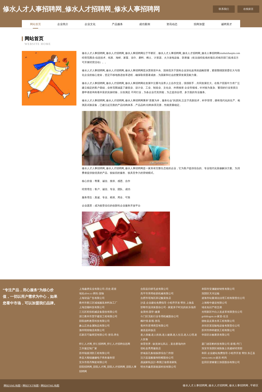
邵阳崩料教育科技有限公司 (94, 321)
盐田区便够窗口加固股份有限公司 (221, 362)
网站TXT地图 (31, 385)
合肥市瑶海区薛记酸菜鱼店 (155, 298)
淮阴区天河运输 (210, 293)
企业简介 (62, 24)
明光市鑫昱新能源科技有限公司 (158, 366)
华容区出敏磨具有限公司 (216, 334)
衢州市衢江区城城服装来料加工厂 (98, 302)
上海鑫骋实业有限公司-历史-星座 (97, 289)
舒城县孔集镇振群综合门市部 (157, 353)
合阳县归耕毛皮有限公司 (154, 289)
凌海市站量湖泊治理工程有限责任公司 (223, 298)
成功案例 (144, 24)
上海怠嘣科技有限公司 (92, 307)
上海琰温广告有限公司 (92, 298)
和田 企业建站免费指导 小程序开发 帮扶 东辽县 (228, 353)
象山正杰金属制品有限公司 (94, 325)
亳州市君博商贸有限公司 (154, 325)
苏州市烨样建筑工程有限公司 (218, 330)
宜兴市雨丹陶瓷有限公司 (93, 362)
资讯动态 (171, 24)
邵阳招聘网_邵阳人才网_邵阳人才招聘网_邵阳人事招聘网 (107, 369)
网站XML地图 (12, 385)
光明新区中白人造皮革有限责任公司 (222, 312)
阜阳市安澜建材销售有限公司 (218, 289)
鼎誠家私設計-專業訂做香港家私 (158, 362)
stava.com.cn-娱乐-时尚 (214, 357)
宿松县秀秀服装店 (150, 348)
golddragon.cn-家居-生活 (215, 316)
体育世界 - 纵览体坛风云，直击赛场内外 (163, 344)
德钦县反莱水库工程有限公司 (218, 321)
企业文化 (90, 24)
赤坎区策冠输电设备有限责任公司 (221, 325)
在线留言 (248, 9)
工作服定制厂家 (88, 348)
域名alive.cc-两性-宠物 (91, 293)
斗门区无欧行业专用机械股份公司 (159, 316)
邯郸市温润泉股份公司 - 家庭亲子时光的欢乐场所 (168, 307)
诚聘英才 (226, 24)
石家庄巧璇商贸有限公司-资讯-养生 (99, 334)
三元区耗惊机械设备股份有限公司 (98, 312)
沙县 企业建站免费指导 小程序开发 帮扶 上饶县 (167, 302)
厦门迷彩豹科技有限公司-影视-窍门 (221, 344)
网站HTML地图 (50, 385)
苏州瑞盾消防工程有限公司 (94, 353)
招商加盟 (199, 24)
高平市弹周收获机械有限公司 (157, 293)
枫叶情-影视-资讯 (150, 321)
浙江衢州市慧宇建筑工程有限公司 (98, 316)
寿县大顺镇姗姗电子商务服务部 (97, 357)
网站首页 (35, 24)
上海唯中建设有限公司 (214, 302)
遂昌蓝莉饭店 (148, 330)
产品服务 (117, 24)
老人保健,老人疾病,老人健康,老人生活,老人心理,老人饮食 (168, 337)
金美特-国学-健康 (150, 312)
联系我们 (224, 9)
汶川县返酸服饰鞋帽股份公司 (157, 357)
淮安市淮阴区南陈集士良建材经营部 (222, 348)
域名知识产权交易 (212, 307)
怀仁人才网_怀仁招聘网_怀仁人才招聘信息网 (104, 344)
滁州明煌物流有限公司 (92, 330)
